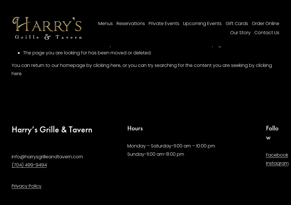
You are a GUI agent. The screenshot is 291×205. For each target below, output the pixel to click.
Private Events (164, 23)
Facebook (277, 155)
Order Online (265, 23)
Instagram (277, 163)
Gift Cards (237, 23)
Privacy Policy (26, 186)
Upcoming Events (202, 23)
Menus (105, 23)
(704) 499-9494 (29, 165)
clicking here (106, 65)
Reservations (131, 23)
